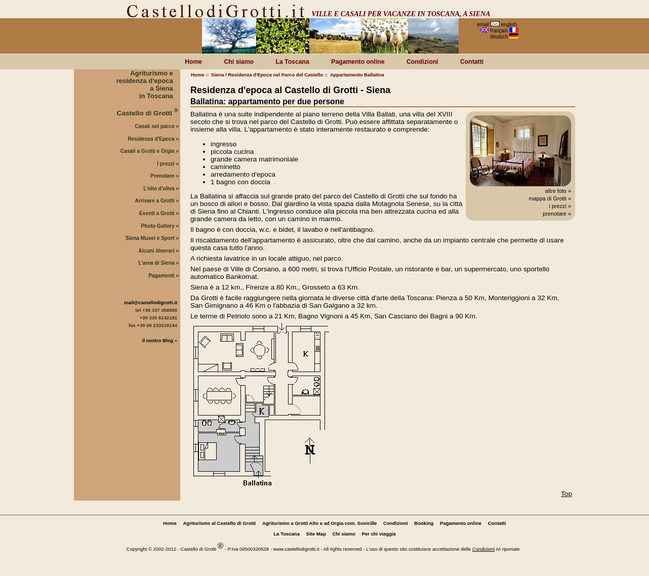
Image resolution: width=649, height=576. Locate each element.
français (499, 30)
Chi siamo (239, 61)
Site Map (316, 534)
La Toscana (292, 61)
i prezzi (557, 206)
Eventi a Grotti (157, 213)
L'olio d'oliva (158, 188)
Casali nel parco (155, 126)
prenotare (554, 214)
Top (566, 494)
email (483, 24)
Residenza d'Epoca (151, 139)
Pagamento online (357, 61)
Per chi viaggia (379, 534)
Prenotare (162, 176)
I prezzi (166, 164)
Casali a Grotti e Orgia (147, 151)
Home (197, 74)
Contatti (471, 61)
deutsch (499, 36)
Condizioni (422, 61)
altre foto (555, 191)
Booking (423, 523)
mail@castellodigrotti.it (150, 302)
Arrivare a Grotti (155, 200)
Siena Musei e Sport (150, 238)
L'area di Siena (156, 263)
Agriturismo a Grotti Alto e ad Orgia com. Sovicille (319, 523)
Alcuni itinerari (156, 251)
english (509, 24)
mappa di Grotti (547, 198)
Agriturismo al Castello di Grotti (219, 523)
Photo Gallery (157, 226)
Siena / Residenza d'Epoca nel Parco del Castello (267, 74)
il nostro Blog (157, 340)
